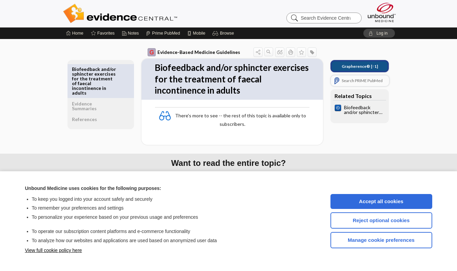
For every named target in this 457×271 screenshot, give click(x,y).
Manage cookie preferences (381, 240)
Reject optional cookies (381, 220)
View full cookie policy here (53, 250)
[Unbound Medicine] (382, 12)
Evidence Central (147, 13)
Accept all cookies (381, 201)
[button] (224, 33)
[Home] (74, 33)
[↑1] (355, 66)
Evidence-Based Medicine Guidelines (189, 52)
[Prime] (163, 33)
